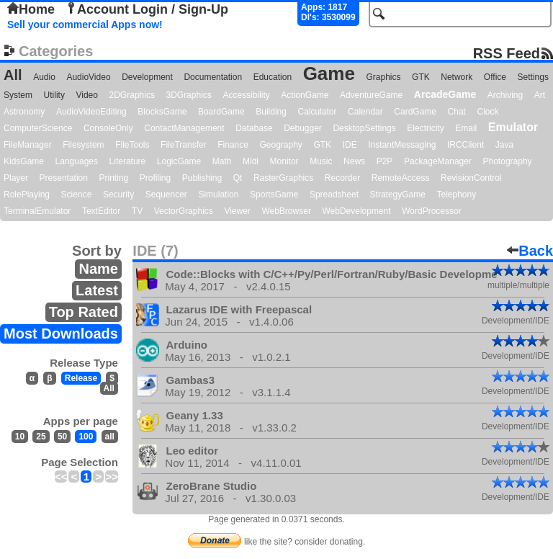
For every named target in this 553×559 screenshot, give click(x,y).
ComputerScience (38, 128)
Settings (533, 77)
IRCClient (465, 145)
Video (86, 95)
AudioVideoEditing (91, 112)
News (354, 161)
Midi (250, 161)
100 (85, 436)
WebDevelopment (356, 211)
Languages (76, 161)
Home (31, 9)
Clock (488, 112)
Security (118, 194)
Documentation (213, 77)
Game (329, 73)
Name (97, 269)
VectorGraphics (183, 211)
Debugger (303, 128)
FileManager (28, 145)
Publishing (202, 178)
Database (253, 128)
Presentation (64, 178)
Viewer (237, 211)
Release (81, 378)
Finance (232, 145)
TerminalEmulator (37, 211)
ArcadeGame (445, 94)
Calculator (316, 112)
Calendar (365, 112)
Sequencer (166, 194)
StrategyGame (398, 194)
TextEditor (101, 211)
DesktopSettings (364, 128)
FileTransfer (184, 145)
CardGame (415, 112)
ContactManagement (184, 128)
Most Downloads (61, 333)
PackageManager (438, 161)
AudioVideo (88, 77)
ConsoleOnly (108, 128)
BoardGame (221, 112)
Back (530, 251)
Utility (54, 95)
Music (321, 161)
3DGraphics (188, 95)
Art (539, 95)
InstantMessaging (402, 145)
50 (62, 436)
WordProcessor (431, 211)
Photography (507, 161)
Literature (127, 161)
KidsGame (24, 161)
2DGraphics (132, 95)
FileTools (132, 145)
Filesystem (83, 145)
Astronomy (24, 112)
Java (504, 145)
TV (137, 211)
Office (495, 77)
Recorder (342, 178)
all (109, 436)
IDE (350, 145)
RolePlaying (27, 194)
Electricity (425, 128)
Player (16, 178)
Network (456, 77)
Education (272, 77)
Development (147, 77)
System (18, 95)
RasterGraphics (283, 178)
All (13, 75)
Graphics (383, 77)
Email (466, 128)
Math (222, 161)
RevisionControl (471, 178)
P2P (385, 161)
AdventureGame (371, 95)
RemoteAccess (401, 178)
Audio (44, 77)
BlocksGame (162, 112)
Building (271, 112)
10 (19, 436)
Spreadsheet (334, 194)
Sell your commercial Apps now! (85, 24)
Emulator (513, 127)
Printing (114, 178)
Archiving (505, 95)
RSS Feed (506, 53)
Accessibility (245, 95)
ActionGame (304, 95)
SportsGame (274, 194)
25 (40, 436)
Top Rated (83, 312)
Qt (238, 178)
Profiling (155, 178)
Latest (97, 290)
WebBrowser (285, 211)
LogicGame (179, 161)
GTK (421, 77)
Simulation (218, 194)
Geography (281, 145)
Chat (457, 112)
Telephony (456, 194)
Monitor (284, 161)
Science (76, 194)
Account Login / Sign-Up (147, 9)
